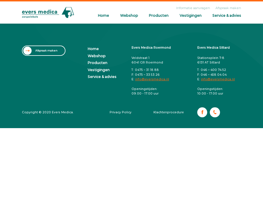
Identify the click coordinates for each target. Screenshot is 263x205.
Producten (159, 15)
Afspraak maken (228, 8)
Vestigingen (191, 15)
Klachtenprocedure (168, 112)
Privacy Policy (121, 112)
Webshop (129, 15)
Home (103, 15)
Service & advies (226, 15)
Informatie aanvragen (193, 8)
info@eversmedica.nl (152, 79)
